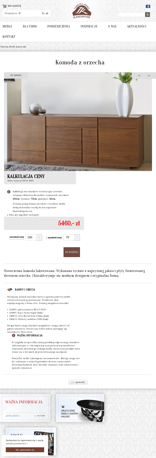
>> (148, 75)
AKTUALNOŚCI (136, 26)
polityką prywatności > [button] (17, 443)
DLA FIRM (30, 26)
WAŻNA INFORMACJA (24, 402)
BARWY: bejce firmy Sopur (25, 312)
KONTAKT (9, 37)
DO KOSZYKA (71, 252)
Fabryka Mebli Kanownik (13, 46)
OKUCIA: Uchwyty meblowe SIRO (27, 319)
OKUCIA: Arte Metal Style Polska (28, 316)
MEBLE (7, 26)
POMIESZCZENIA (58, 26)
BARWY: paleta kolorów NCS (26, 309)
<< (140, 75)
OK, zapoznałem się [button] (25, 450)
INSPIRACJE (89, 26)
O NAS (112, 26)
